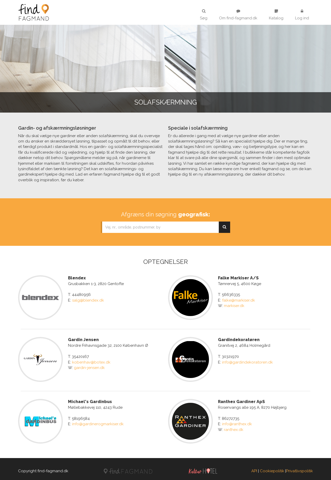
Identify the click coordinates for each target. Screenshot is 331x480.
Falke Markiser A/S (238, 278)
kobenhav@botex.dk (91, 360)
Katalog (276, 14)
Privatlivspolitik (299, 467)
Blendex (77, 278)
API (254, 467)
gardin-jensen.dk (89, 366)
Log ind (302, 14)
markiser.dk (234, 305)
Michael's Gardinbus (90, 398)
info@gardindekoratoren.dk (247, 360)
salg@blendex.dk (88, 300)
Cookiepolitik (272, 467)
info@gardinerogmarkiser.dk (98, 421)
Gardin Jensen (83, 338)
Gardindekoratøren (239, 338)
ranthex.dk (233, 426)
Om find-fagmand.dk (238, 14)
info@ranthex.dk (237, 421)
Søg (203, 14)
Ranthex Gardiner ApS (241, 398)
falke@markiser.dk (238, 300)
